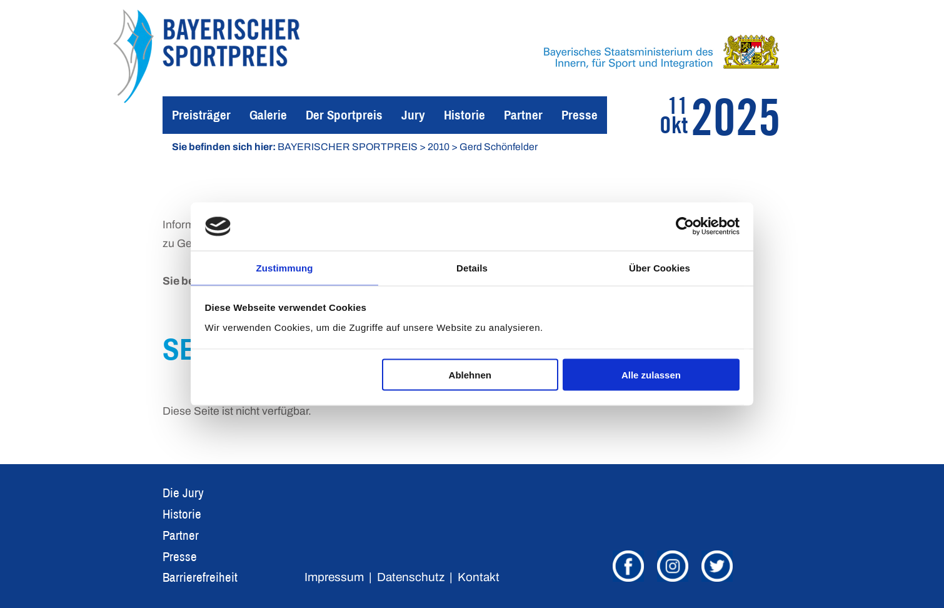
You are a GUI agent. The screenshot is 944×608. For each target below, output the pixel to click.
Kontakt (479, 577)
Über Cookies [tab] (659, 266)
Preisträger (201, 115)
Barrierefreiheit (200, 577)
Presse (579, 115)
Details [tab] (472, 266)
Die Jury (183, 493)
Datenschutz (410, 577)
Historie (464, 115)
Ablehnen (470, 375)
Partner (523, 115)
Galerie (268, 115)
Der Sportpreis (344, 115)
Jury (413, 115)
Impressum (334, 577)
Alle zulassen (651, 375)
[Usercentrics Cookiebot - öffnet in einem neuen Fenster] (685, 225)
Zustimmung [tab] (284, 266)
